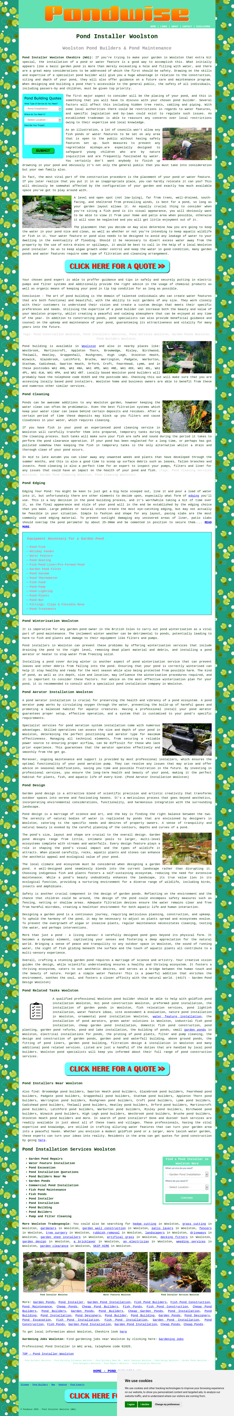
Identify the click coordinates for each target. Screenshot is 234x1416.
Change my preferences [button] (167, 1404)
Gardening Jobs (171, 1339)
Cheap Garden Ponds (145, 1311)
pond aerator (37, 700)
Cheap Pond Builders (100, 1306)
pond (176, 177)
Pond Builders (54, 1311)
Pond (25, 346)
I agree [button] (131, 1404)
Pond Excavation (36, 1320)
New (53, 1385)
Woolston (89, 346)
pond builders (139, 372)
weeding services (190, 1241)
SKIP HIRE (101, 1246)
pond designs (33, 839)
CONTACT (187, 26)
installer (39, 249)
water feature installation (177, 1016)
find (35, 1091)
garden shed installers (61, 1237)
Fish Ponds (132, 1306)
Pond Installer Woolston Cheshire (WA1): (57, 57)
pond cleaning (126, 427)
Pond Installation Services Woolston (68, 1149)
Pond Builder (116, 1315)
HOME (153, 26)
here (41, 1140)
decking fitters (174, 1237)
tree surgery (56, 1232)
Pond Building (142, 1315)
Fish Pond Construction (190, 1302)
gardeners (48, 1228)
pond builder (86, 75)
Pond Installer (71, 1302)
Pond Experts (77, 1385)
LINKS (163, 26)
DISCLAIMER (203, 26)
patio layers (162, 1228)
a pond (77, 84)
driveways (198, 1232)
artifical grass (120, 1237)
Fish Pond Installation (77, 1320)
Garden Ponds (44, 1302)
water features (197, 109)
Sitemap (25, 1385)
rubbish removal (106, 1232)
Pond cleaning (50, 466)
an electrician (136, 1241)
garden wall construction (104, 1228)
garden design (34, 1241)
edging (193, 495)
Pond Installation (184, 1311)
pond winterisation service (156, 661)
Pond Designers (88, 1315)
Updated (62, 1385)
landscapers (155, 1232)
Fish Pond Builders (150, 1302)
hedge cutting (144, 1224)
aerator (108, 747)
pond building (77, 296)
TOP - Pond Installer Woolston (48, 1354)
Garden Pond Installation (108, 1302)
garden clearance (54, 1246)
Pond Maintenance (37, 1306)
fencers (205, 1228)
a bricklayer (85, 1241)
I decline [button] (144, 1404)
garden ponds (195, 1029)
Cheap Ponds (67, 1306)
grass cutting (194, 1224)
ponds (137, 818)
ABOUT (174, 26)
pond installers (78, 381)
